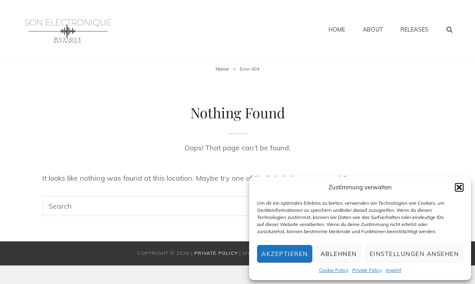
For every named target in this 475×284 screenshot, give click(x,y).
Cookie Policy (333, 270)
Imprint (393, 270)
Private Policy (367, 270)
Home (337, 29)
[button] (459, 187)
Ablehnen (339, 254)
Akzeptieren (284, 254)
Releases (414, 29)
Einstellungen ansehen (414, 254)
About (373, 29)
